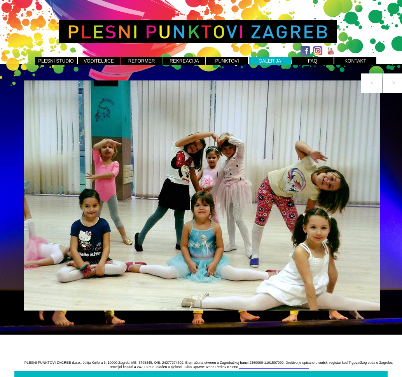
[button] (372, 83)
